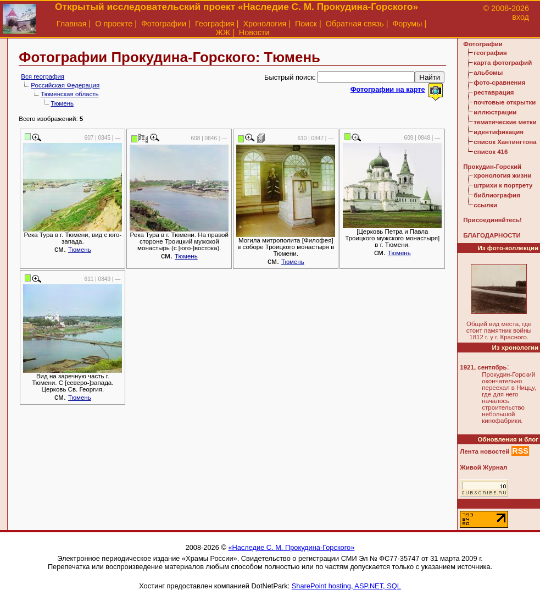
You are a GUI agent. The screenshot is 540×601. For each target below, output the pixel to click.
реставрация (494, 92)
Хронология (264, 23)
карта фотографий (503, 62)
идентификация (499, 132)
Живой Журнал (483, 467)
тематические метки (505, 122)
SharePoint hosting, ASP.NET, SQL (346, 586)
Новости (254, 32)
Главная (72, 23)
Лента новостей (484, 451)
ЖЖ (222, 32)
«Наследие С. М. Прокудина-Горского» (291, 547)
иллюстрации (495, 112)
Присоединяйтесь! (492, 220)
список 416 (491, 151)
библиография (497, 195)
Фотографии (163, 23)
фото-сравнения (499, 82)
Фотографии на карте (387, 89)
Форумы (407, 23)
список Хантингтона (505, 142)
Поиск (306, 23)
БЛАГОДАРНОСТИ (491, 235)
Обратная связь (355, 23)
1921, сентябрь (483, 367)
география (490, 52)
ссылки (485, 205)
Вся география (42, 76)
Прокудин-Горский (492, 166)
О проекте (113, 23)
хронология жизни (502, 175)
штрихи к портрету (503, 185)
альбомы (488, 72)
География (215, 23)
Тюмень (62, 103)
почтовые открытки (505, 102)
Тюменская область (69, 94)
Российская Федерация (65, 85)
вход (520, 17)
